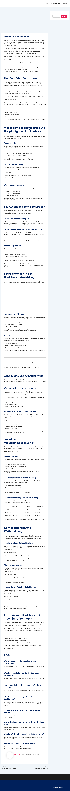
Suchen (54, 14)
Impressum (57, 785)
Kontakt (58, 784)
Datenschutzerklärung (57, 787)
